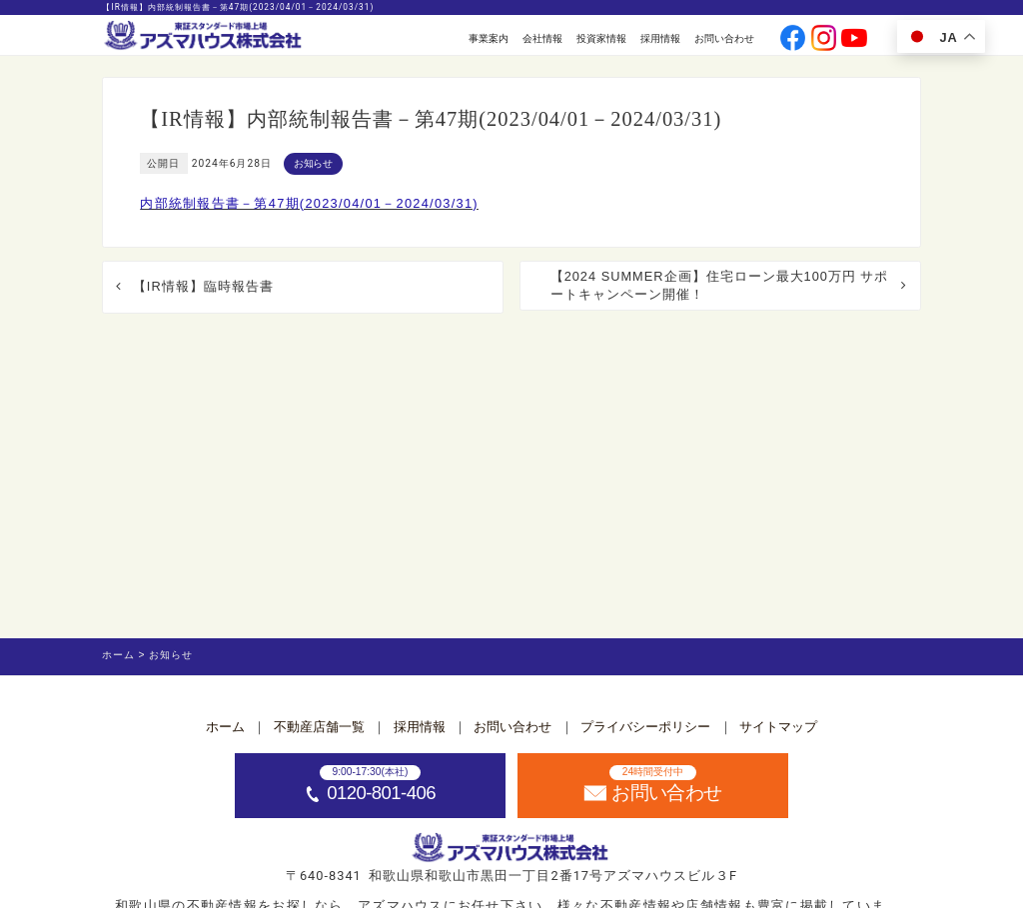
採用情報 (660, 38)
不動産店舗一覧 (319, 726)
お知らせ (313, 163)
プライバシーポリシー (645, 726)
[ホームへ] (204, 36)
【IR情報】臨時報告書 (203, 286)
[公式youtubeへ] (854, 39)
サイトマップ (778, 726)
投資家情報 (601, 38)
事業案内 (489, 38)
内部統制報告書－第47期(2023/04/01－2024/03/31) (309, 203)
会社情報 (542, 38)
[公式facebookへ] (793, 39)
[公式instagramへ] (824, 39)
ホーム (225, 726)
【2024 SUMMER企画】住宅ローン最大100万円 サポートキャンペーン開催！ (719, 285)
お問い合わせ (724, 38)
